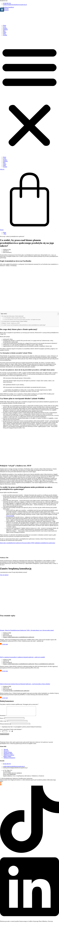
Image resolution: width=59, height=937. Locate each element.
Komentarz (3, 717)
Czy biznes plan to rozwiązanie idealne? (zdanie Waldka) (14, 321)
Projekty (5, 28)
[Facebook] (1, 784)
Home (4, 25)
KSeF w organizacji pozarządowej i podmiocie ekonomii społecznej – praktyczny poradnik (22, 657)
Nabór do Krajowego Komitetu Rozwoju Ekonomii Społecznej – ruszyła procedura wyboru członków (25, 684)
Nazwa (2, 720)
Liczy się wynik (10, 515)
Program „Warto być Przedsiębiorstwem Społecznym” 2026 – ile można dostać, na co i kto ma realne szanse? (27, 630)
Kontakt (5, 35)
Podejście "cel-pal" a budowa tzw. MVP (11, 323)
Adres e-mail (3, 722)
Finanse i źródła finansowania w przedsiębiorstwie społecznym (18, 637)
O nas (4, 26)
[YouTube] (1, 786)
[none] (7, 3)
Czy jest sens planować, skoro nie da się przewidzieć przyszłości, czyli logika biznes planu (22, 319)
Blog (4, 31)
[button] (29, 96)
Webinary (5, 29)
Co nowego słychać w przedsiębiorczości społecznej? (16, 690)
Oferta (4, 32)
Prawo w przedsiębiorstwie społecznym (44, 663)
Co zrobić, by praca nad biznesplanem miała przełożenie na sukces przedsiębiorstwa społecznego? (24, 325)
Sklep (4, 33)
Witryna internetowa (5, 725)
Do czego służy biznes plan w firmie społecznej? (13, 316)
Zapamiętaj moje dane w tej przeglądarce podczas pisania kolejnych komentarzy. (22, 728)
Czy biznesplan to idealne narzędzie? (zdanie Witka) (14, 317)
